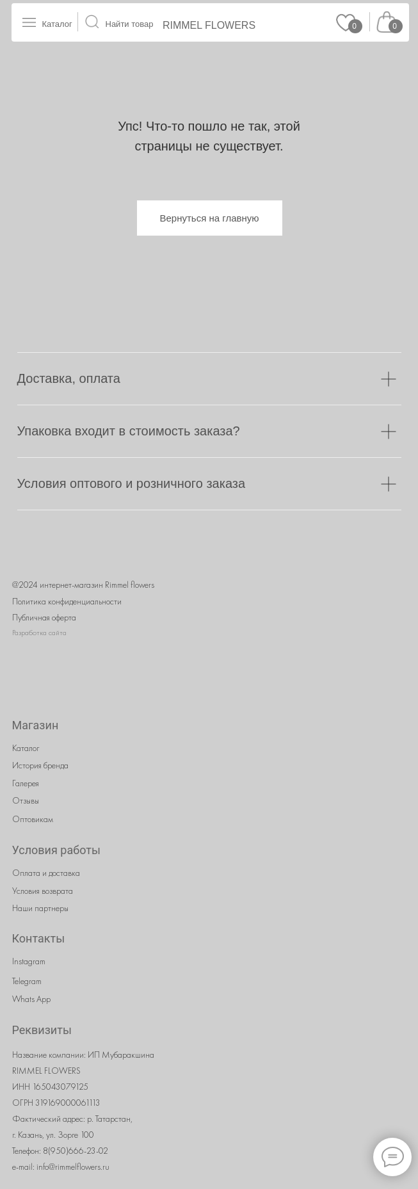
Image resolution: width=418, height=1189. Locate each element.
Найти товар (130, 24)
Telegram (27, 981)
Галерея (25, 783)
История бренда (40, 765)
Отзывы (25, 800)
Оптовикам (32, 819)
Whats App (31, 999)
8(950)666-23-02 (75, 1150)
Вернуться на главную (209, 218)
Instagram (28, 961)
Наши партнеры (40, 908)
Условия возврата (42, 890)
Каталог (57, 24)
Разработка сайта (39, 632)
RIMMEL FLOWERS (209, 25)
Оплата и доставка (46, 872)
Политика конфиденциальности (67, 601)
